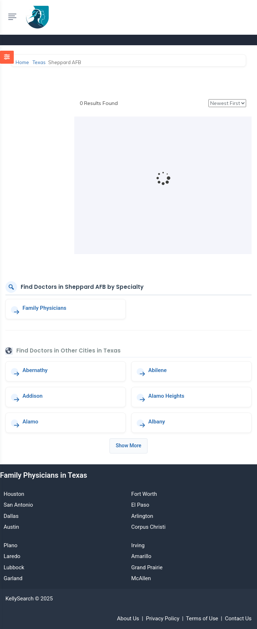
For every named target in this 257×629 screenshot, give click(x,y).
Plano (10, 545)
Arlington (142, 516)
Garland (13, 578)
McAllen (141, 578)
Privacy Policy (162, 618)
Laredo (12, 556)
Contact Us (238, 618)
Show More (128, 445)
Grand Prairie (146, 567)
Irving (138, 545)
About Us (128, 618)
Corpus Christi (148, 527)
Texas (39, 62)
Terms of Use (202, 618)
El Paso (140, 505)
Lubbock (14, 567)
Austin (11, 527)
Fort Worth (144, 494)
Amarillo (141, 556)
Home (22, 62)
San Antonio (18, 505)
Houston (14, 494)
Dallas (11, 516)
